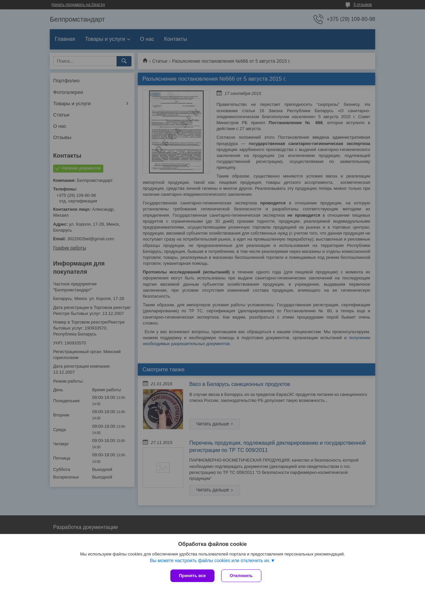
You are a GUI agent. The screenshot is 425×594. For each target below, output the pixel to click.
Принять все (192, 575)
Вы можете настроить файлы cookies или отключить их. (210, 560)
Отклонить (241, 575)
